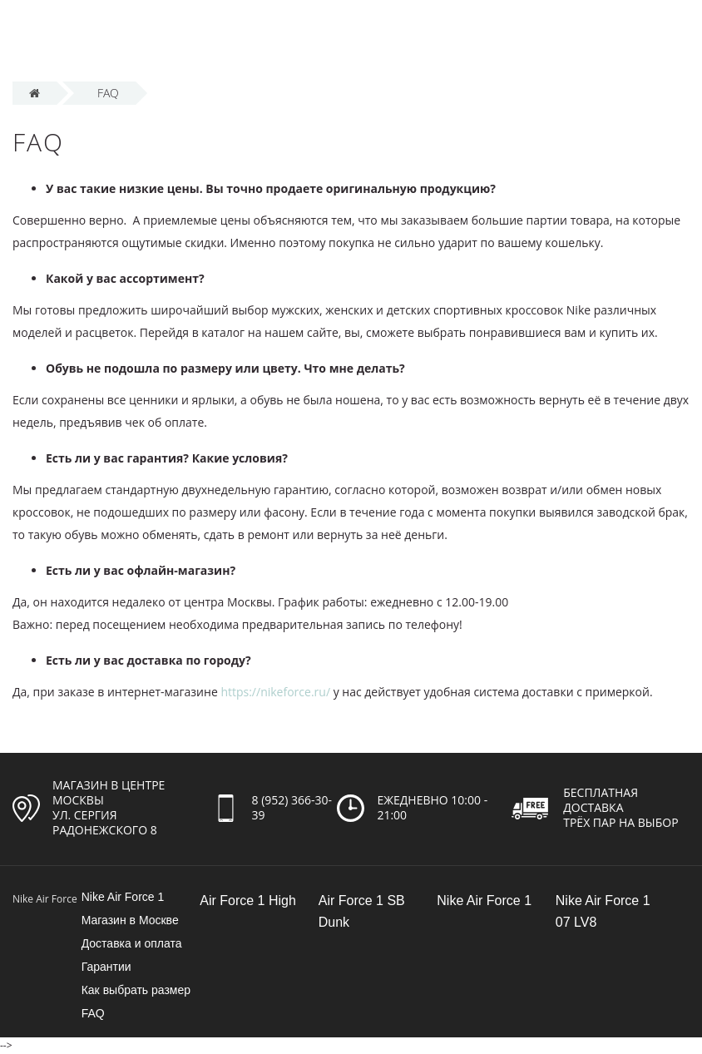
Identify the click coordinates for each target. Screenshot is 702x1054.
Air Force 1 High (248, 900)
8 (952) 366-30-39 (292, 807)
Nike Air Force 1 (123, 896)
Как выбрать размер (136, 990)
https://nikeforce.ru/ (275, 692)
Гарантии (106, 966)
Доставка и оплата (132, 943)
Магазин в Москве (130, 920)
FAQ (93, 1013)
